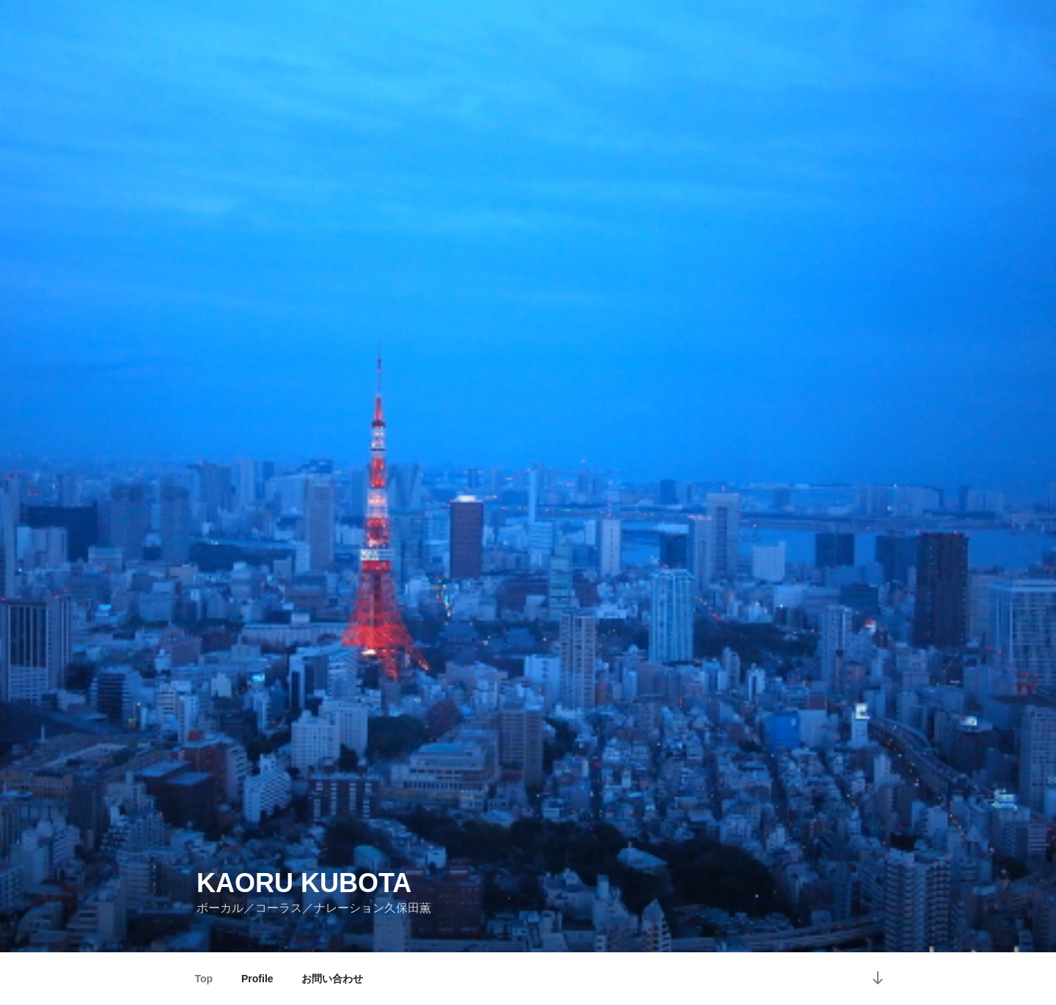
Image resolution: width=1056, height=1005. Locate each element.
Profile (257, 978)
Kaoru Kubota (304, 883)
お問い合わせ (332, 978)
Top (204, 978)
